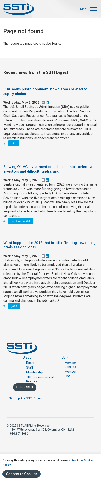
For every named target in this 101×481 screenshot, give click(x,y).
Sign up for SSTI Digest (26, 398)
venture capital (21, 221)
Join (65, 358)
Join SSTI (26, 387)
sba (14, 143)
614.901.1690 (19, 433)
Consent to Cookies (21, 474)
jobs (14, 306)
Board (30, 363)
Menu (84, 9)
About (27, 358)
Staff (29, 367)
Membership (34, 372)
